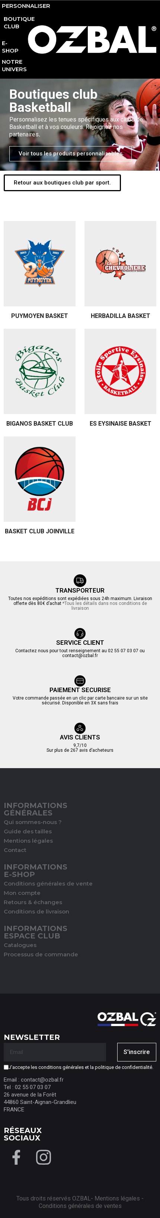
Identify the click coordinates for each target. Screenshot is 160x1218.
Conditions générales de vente (48, 883)
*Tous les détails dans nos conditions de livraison (105, 606)
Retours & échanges (33, 902)
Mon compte (22, 892)
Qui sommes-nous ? (33, 822)
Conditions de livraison (36, 911)
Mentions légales (28, 840)
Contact (15, 849)
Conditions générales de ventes (80, 1205)
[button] (70, 153)
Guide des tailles (28, 831)
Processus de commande (41, 954)
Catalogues (20, 945)
